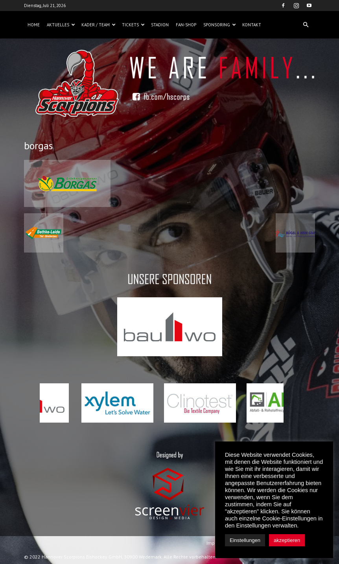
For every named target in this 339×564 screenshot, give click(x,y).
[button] (305, 24)
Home (34, 24)
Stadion (160, 24)
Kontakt (251, 24)
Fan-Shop (186, 24)
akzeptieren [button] (287, 540)
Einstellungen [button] (245, 540)
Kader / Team (98, 24)
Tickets (133, 24)
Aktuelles (61, 24)
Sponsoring (219, 24)
